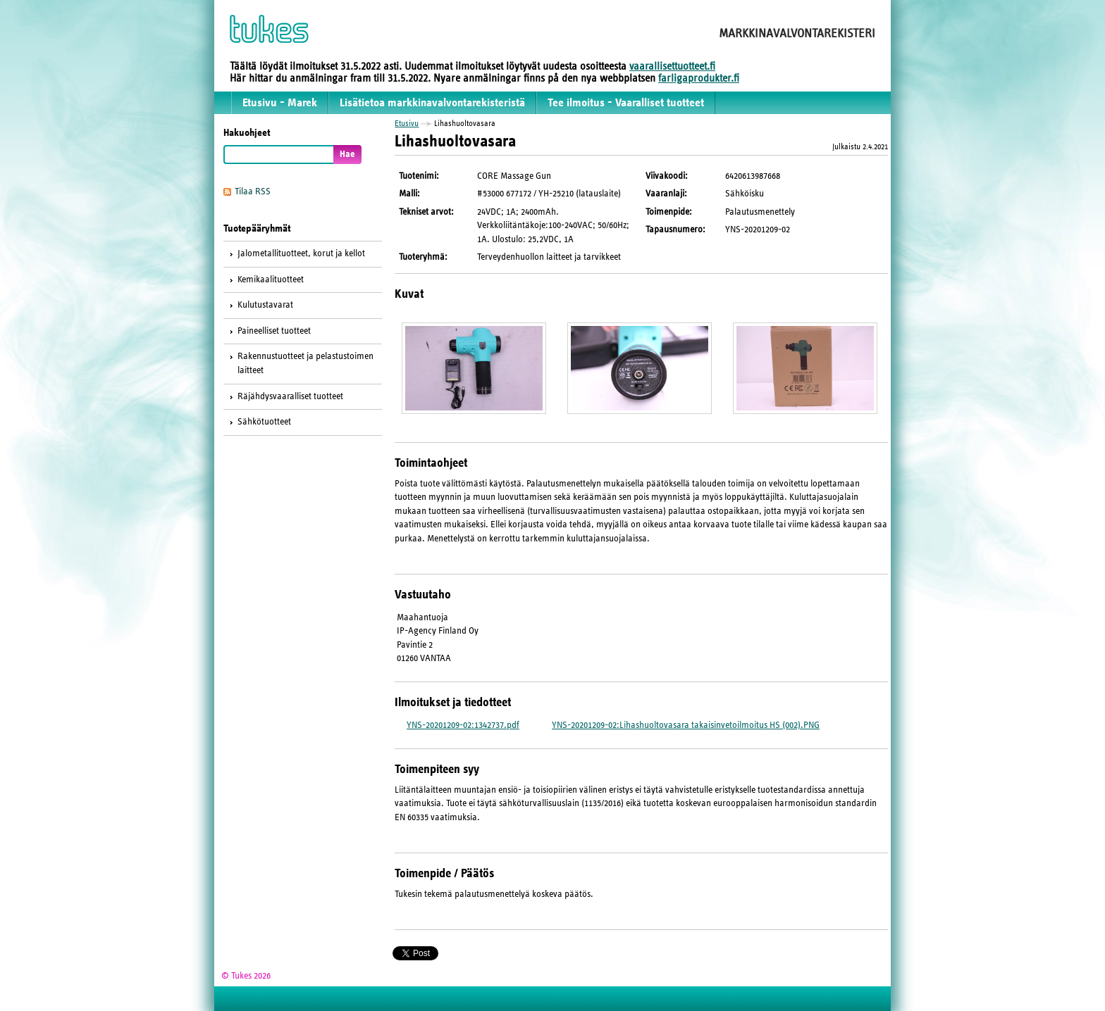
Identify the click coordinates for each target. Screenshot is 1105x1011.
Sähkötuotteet (264, 422)
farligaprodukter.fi (698, 78)
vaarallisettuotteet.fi (672, 66)
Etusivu (407, 123)
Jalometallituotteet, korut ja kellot (301, 253)
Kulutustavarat (265, 305)
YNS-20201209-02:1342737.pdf (463, 725)
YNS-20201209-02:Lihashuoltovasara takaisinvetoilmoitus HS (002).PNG (686, 725)
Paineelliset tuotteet (274, 331)
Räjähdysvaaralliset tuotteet (290, 396)
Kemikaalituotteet (270, 279)
